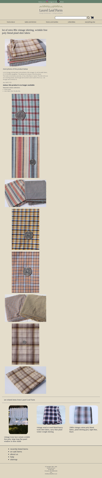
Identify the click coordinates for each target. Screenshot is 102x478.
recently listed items (19, 449)
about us (14, 454)
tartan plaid (7, 89)
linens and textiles (52, 22)
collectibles (71, 22)
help (12, 456)
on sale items (16, 451)
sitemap (13, 459)
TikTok (62, 2)
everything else (90, 22)
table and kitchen (30, 22)
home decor (11, 22)
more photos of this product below (15, 69)
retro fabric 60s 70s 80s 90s (12, 91)
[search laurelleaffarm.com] (89, 17)
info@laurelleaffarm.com (51, 474)
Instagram (51, 2)
